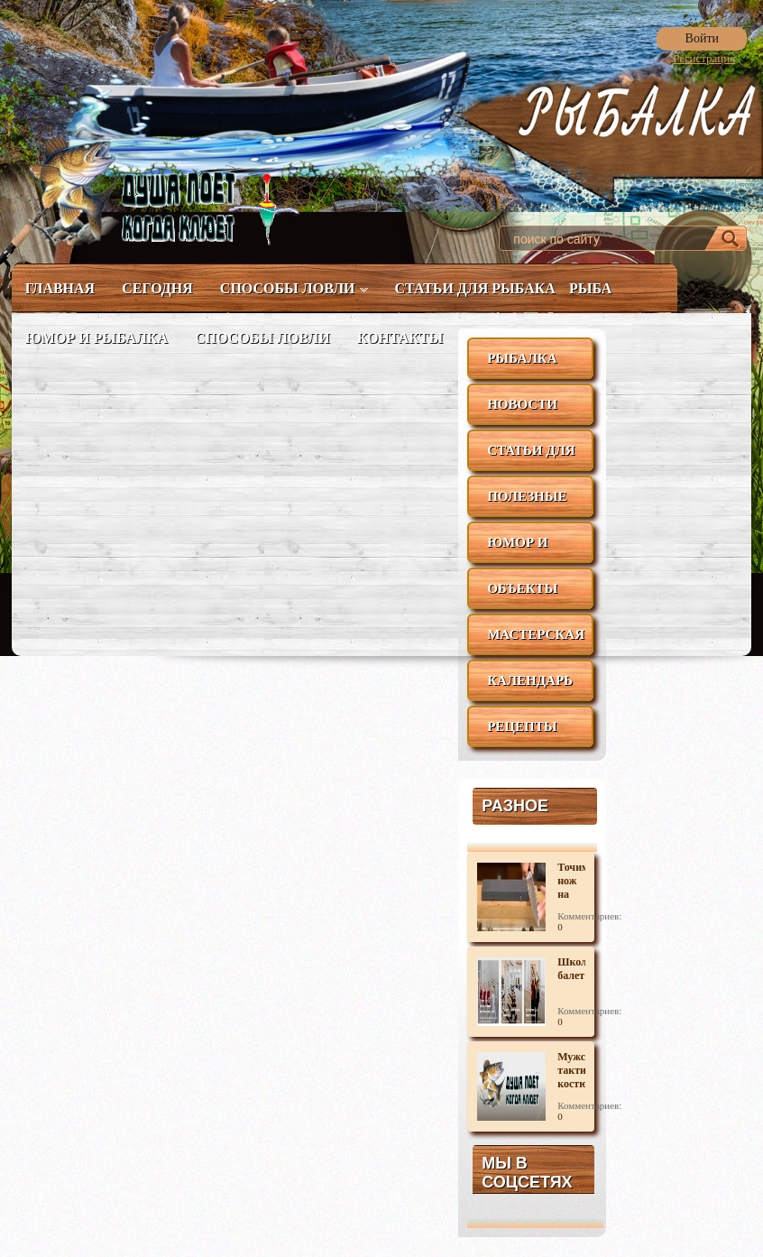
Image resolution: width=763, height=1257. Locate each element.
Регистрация (704, 58)
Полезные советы (526, 503)
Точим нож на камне (571, 881)
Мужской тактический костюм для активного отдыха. (571, 1070)
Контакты (400, 338)
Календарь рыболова (530, 687)
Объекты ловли (522, 595)
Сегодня (157, 288)
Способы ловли (294, 288)
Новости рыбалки (522, 411)
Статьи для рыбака (475, 288)
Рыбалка (521, 358)
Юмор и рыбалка (96, 338)
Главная (60, 288)
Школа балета (571, 969)
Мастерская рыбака (535, 641)
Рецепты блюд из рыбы (521, 733)
